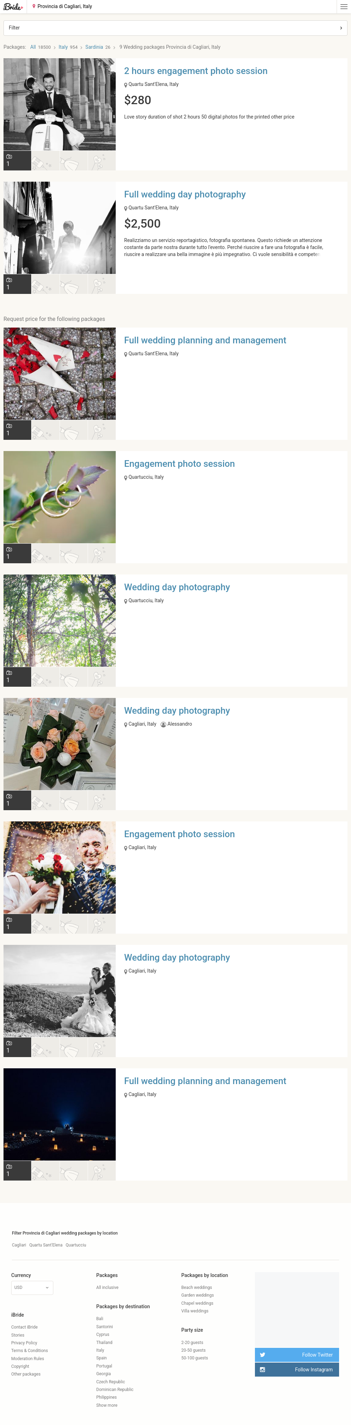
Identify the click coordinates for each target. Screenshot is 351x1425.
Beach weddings (196, 1287)
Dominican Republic (115, 1389)
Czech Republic (110, 1381)
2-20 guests (192, 1342)
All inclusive (107, 1287)
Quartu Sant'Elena (45, 1245)
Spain (101, 1358)
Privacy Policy (24, 1342)
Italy (100, 1350)
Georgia (103, 1373)
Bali (99, 1318)
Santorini (104, 1326)
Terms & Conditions (29, 1350)
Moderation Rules (27, 1358)
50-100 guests (194, 1358)
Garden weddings (197, 1295)
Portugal (104, 1366)
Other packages (26, 1374)
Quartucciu (76, 1245)
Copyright (20, 1366)
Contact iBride (24, 1327)
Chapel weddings (197, 1303)
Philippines (106, 1397)
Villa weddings (194, 1311)
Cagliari (19, 1245)
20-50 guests (193, 1350)
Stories (17, 1335)
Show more (106, 1405)
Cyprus (102, 1334)
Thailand (104, 1342)
